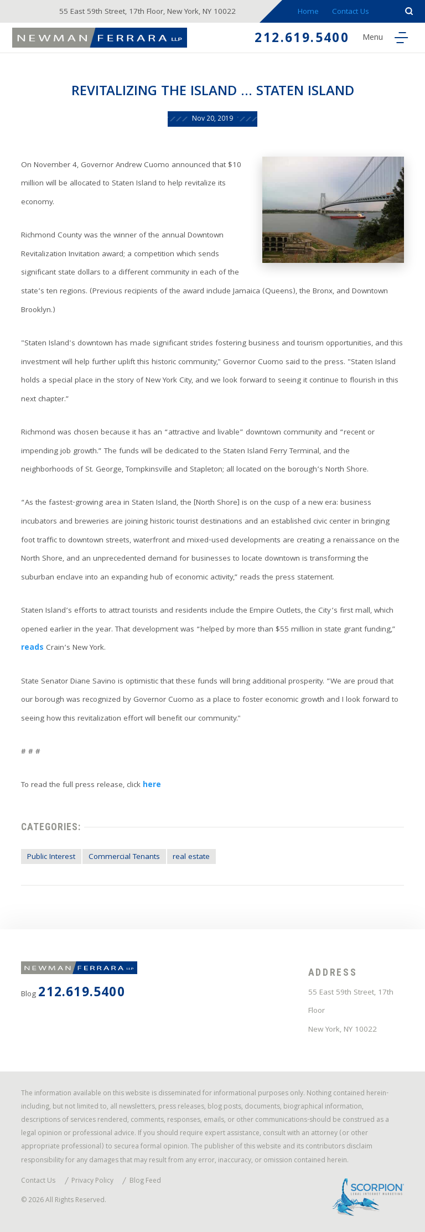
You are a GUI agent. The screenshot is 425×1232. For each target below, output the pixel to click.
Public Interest (51, 857)
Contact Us (350, 12)
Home (308, 12)
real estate (191, 857)
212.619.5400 (302, 39)
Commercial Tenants (124, 857)
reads (32, 648)
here (152, 785)
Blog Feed (145, 1182)
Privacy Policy (92, 1182)
